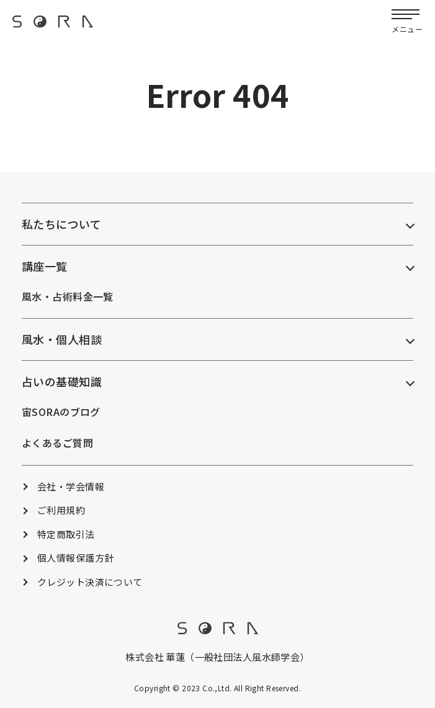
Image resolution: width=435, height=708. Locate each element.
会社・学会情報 (70, 486)
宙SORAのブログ (61, 411)
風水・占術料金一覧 (68, 296)
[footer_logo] (217, 630)
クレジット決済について (90, 581)
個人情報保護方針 (75, 557)
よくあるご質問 (57, 442)
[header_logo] (52, 25)
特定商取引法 (66, 534)
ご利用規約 (61, 509)
